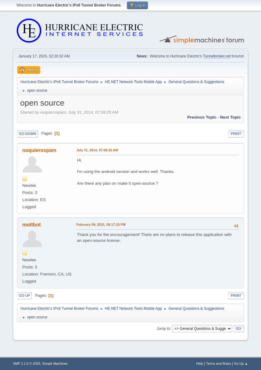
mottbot (31, 224)
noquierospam (39, 150)
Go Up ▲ (241, 363)
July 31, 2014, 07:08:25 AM (97, 150)
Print (236, 134)
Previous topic (202, 117)
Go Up (24, 295)
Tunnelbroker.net (217, 56)
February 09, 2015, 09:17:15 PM (100, 224)
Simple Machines (55, 363)
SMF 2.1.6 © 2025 (26, 363)
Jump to (163, 328)
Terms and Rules (218, 363)
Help (199, 363)
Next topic (230, 117)
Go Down (27, 134)
